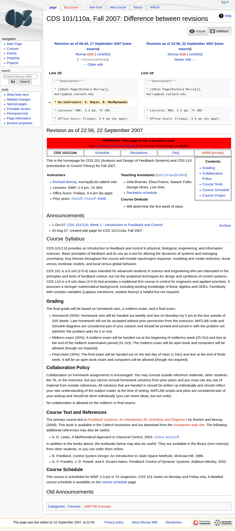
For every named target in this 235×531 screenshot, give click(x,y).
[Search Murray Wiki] (20, 76)
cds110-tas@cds (170, 175)
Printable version (18, 109)
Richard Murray (64, 182)
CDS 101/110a (65, 153)
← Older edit (93, 64)
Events (12, 53)
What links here (18, 94)
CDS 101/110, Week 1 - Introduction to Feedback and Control (115, 225)
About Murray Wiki (144, 522)
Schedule (102, 153)
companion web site (188, 425)
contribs (103, 54)
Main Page (14, 44)
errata (217, 153)
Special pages (17, 104)
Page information (19, 118)
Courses (74, 506)
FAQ (175, 153)
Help (228, 16)
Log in (225, 2)
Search (6, 70)
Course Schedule (215, 190)
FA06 (102, 199)
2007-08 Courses (97, 506)
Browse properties (19, 123)
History (138, 7)
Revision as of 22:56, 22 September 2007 (180, 43)
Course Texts (212, 184)
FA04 (89, 199)
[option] (197, 31)
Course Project (214, 195)
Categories (56, 506)
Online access (165, 437)
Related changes (19, 99)
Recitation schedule (141, 193)
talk (91, 54)
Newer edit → (185, 59)
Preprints (13, 58)
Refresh (155, 7)
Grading (208, 168)
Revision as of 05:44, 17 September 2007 (88, 43)
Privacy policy (114, 522)
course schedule (114, 482)
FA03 (76, 199)
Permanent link (17, 113)
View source (118, 7)
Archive (225, 225)
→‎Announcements (92, 59)
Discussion (71, 7)
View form (96, 7)
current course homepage (115, 146)
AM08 (206, 153)
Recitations (139, 153)
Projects (12, 63)
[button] (197, 31)
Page (53, 7)
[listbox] (209, 31)
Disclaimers (174, 522)
